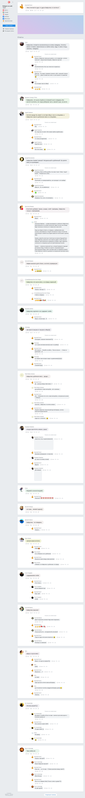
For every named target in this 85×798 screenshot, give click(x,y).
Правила (7, 794)
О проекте (9, 793)
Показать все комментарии (50, 54)
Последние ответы (8, 31)
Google (5, 12)
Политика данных (9, 795)
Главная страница (8, 29)
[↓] (40, 10)
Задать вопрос (9, 25)
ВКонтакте (6, 19)
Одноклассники (7, 21)
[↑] (38, 10)
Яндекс (5, 14)
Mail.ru (5, 10)
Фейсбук (6, 16)
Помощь (11, 794)
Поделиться (43, 10)
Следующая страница (50, 794)
